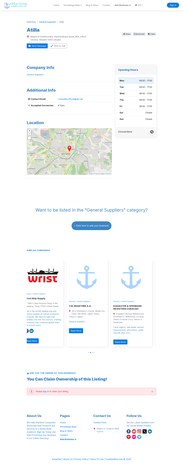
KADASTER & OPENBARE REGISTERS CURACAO (132, 307)
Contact (106, 5)
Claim (151, 34)
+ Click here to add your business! (91, 225)
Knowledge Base (68, 426)
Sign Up (41, 432)
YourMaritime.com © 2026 (118, 459)
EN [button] (138, 5)
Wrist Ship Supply (39, 298)
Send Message (37, 46)
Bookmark (139, 34)
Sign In (173, 5)
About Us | (68, 459)
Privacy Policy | (82, 459)
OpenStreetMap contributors (103, 173)
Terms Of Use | (97, 459)
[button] (88, 352)
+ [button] (29, 130)
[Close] (152, 391)
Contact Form (99, 422)
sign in (46, 391)
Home (56, 5)
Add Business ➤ (122, 5)
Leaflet (91, 173)
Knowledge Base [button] (71, 5)
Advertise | (57, 459)
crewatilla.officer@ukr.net (70, 99)
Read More (36, 341)
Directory (32, 294)
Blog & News (92, 5)
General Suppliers (43, 294)
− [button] (29, 134)
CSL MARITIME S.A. (84, 306)
